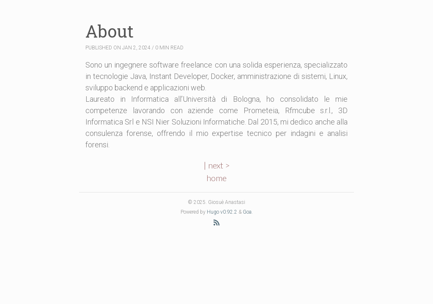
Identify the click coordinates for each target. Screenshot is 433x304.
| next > (216, 165)
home (216, 178)
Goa (247, 212)
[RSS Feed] (216, 222)
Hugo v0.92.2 (222, 212)
